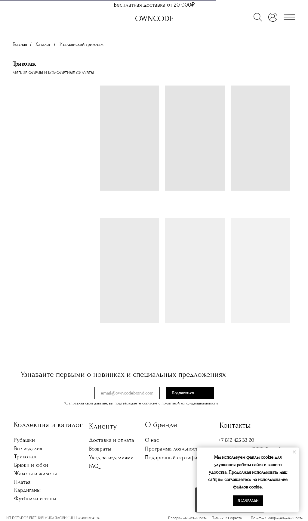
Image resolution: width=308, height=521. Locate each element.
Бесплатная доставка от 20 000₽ (154, 4)
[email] (127, 393)
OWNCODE (154, 18)
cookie (255, 487)
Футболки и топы (35, 498)
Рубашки (24, 440)
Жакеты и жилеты (35, 473)
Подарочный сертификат (175, 457)
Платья (22, 482)
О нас (152, 440)
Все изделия (28, 448)
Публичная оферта (227, 518)
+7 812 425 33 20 (236, 440)
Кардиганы (27, 490)
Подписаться (183, 393)
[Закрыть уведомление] (294, 452)
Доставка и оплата (111, 440)
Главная (20, 44)
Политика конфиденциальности (277, 518)
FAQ (94, 466)
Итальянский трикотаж (81, 44)
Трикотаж (25, 456)
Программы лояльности (187, 518)
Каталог (43, 44)
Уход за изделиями (111, 457)
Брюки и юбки (31, 465)
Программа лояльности (173, 448)
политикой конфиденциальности (190, 403)
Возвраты (100, 448)
